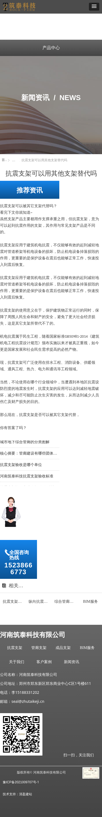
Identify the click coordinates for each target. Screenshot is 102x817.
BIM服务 (87, 648)
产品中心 (51, 47)
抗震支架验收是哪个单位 (21, 466)
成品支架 (63, 648)
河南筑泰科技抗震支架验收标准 (26, 477)
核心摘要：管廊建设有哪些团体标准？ (29, 454)
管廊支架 (39, 648)
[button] (94, 7)
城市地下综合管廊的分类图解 (25, 443)
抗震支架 (14, 648)
